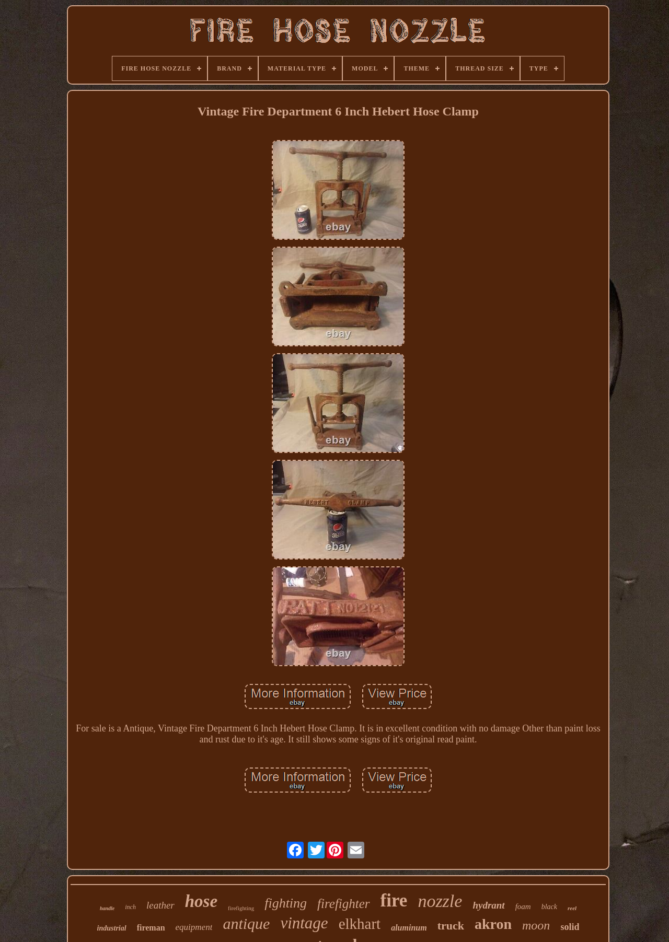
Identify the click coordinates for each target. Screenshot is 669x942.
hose (201, 901)
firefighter (343, 904)
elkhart (360, 923)
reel (572, 908)
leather (160, 905)
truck (450, 925)
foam (523, 906)
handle (107, 908)
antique (246, 923)
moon (536, 925)
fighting (285, 903)
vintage (304, 923)
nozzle (440, 901)
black (549, 907)
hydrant (488, 905)
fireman (151, 927)
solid (569, 927)
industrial (111, 928)
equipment (194, 927)
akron (493, 924)
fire (394, 900)
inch (130, 907)
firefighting (241, 908)
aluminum (408, 927)
